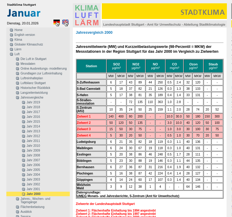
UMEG (82, 196)
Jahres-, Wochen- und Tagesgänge (35, 200)
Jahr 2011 (33, 141)
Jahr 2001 (33, 189)
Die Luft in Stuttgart (34, 59)
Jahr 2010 (33, 145)
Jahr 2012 (33, 136)
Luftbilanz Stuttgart (33, 83)
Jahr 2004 (33, 174)
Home (18, 30)
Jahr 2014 (33, 126)
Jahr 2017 (33, 112)
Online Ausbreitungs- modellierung (44, 68)
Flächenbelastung (32, 207)
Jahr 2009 (33, 150)
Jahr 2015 (33, 121)
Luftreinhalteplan (32, 78)
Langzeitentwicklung (34, 92)
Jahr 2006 (33, 165)
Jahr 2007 (33, 160)
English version (24, 34)
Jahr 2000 (33, 194)
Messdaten (28, 63)
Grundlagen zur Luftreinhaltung (41, 73)
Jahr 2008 (33, 155)
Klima (18, 39)
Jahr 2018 (33, 107)
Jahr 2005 (33, 169)
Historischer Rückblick (35, 88)
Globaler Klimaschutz (28, 44)
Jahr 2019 (33, 102)
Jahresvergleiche (32, 97)
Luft (17, 54)
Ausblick (26, 211)
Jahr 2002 (33, 184)
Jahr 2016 (33, 116)
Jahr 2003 (33, 179)
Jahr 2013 (33, 131)
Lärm (17, 49)
